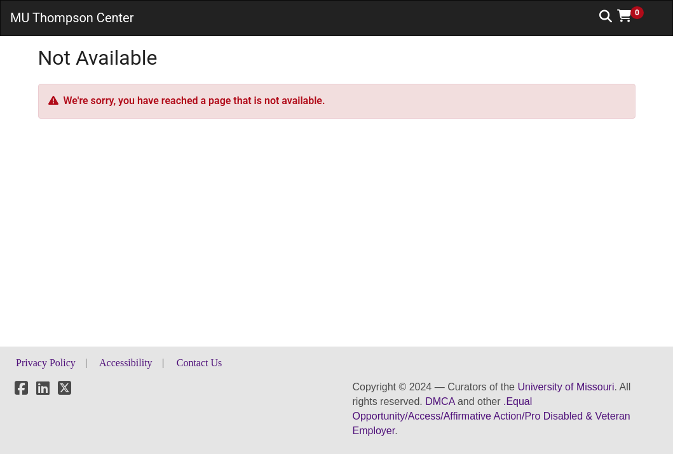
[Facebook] (21, 390)
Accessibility (126, 362)
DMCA (439, 401)
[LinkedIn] (43, 390)
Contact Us (199, 362)
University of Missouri (565, 386)
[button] (635, 16)
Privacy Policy (46, 362)
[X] (64, 390)
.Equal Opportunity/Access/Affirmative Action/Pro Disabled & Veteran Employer (491, 416)
